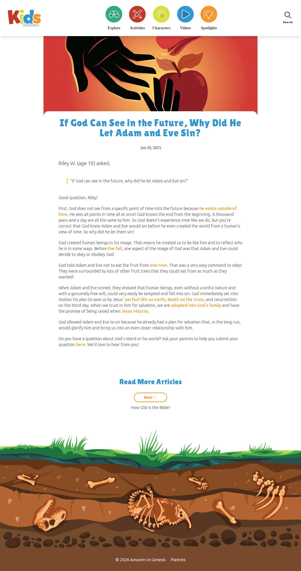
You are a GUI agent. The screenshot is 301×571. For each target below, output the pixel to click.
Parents (178, 559)
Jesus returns (134, 311)
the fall (115, 248)
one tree (158, 265)
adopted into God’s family (196, 305)
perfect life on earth (145, 299)
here (80, 344)
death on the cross (185, 299)
